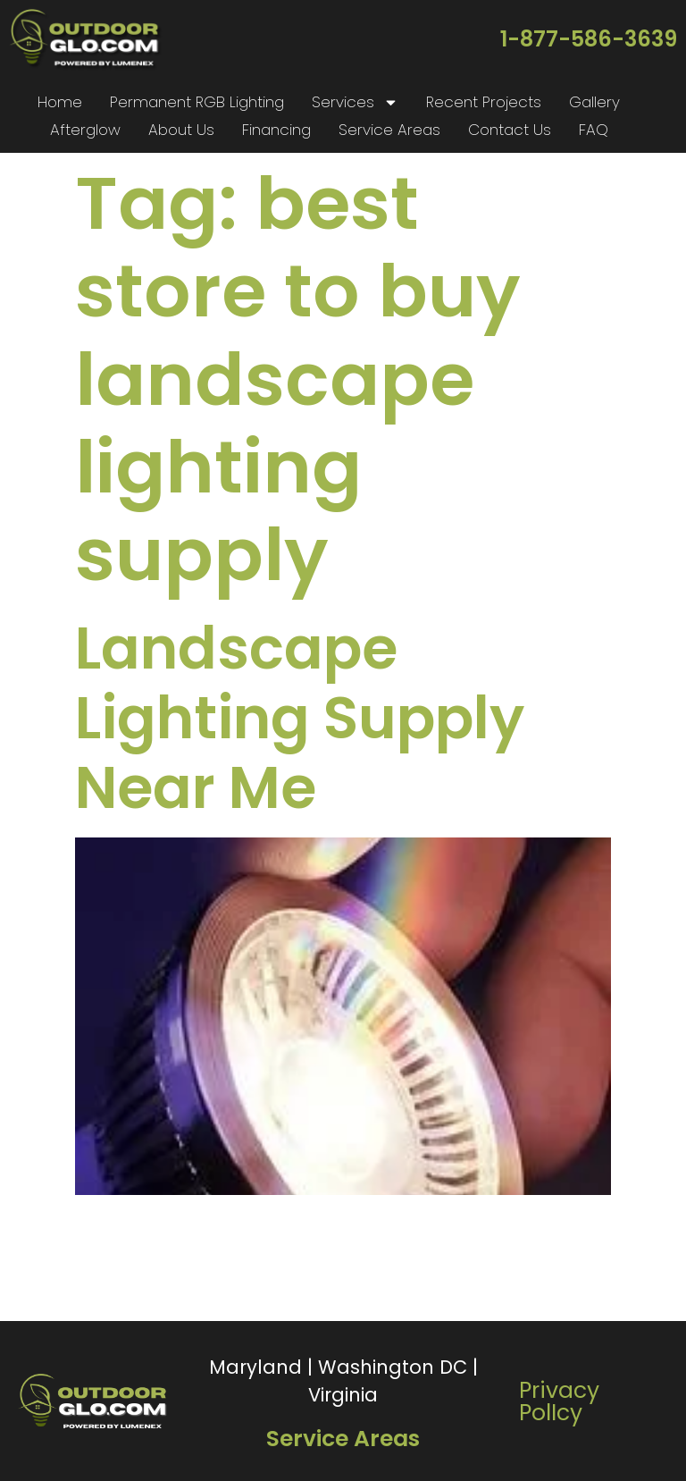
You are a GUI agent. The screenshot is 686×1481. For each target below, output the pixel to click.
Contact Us (509, 129)
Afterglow (85, 129)
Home (60, 102)
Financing (276, 129)
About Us (181, 129)
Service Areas (389, 129)
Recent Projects (483, 102)
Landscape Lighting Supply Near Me (299, 718)
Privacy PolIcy (559, 1401)
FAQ (593, 129)
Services (355, 102)
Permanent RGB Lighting (197, 102)
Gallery (594, 102)
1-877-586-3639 (588, 39)
